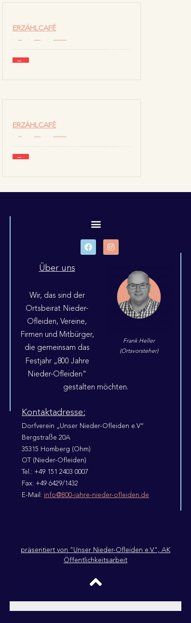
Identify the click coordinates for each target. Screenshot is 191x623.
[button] (96, 224)
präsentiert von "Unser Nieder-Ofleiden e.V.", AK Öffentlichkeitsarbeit (95, 555)
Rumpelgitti (20, 39)
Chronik (54, 39)
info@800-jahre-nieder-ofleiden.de (96, 495)
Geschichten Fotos (64, 39)
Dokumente (57, 39)
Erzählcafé (34, 28)
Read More (19, 156)
